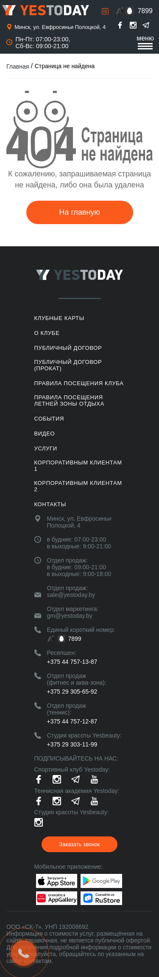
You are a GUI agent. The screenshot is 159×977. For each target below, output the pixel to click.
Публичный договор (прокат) (68, 365)
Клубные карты (59, 318)
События (49, 418)
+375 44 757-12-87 (72, 721)
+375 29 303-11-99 (72, 744)
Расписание (105, 11)
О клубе (47, 333)
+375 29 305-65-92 (72, 691)
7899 (145, 10)
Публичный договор (68, 348)
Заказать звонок (79, 844)
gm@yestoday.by (69, 615)
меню (145, 42)
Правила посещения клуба (79, 383)
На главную (79, 212)
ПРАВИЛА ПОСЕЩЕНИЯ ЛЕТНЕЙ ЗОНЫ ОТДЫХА (69, 400)
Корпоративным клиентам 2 (78, 486)
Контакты (50, 504)
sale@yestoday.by (71, 594)
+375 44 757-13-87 (72, 661)
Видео (44, 433)
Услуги (45, 448)
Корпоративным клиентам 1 (78, 465)
